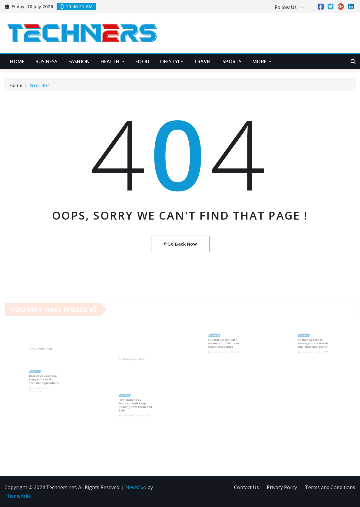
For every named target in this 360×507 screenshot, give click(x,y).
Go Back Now (180, 244)
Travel (203, 61)
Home (17, 61)
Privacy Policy (282, 487)
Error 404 (40, 87)
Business (46, 61)
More (262, 61)
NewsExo (135, 487)
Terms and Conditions (330, 487)
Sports (232, 61)
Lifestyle (171, 61)
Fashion (79, 61)
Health (112, 61)
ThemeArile (18, 495)
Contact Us (246, 487)
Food (142, 61)
